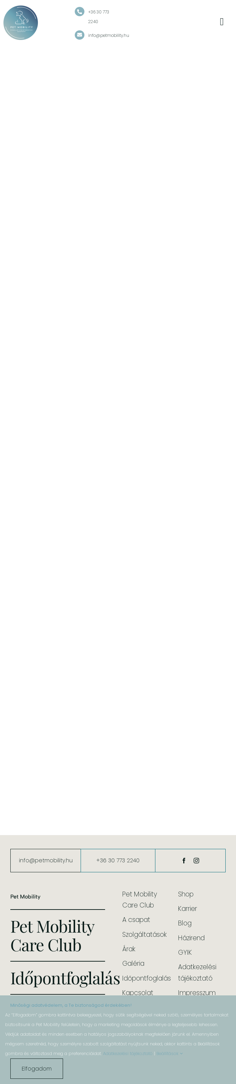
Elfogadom (37, 1069)
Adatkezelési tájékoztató (128, 1053)
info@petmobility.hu (108, 35)
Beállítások (169, 1053)
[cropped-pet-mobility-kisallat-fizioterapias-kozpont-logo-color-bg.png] (20, 8)
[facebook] (184, 860)
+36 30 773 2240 (118, 860)
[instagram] (196, 860)
